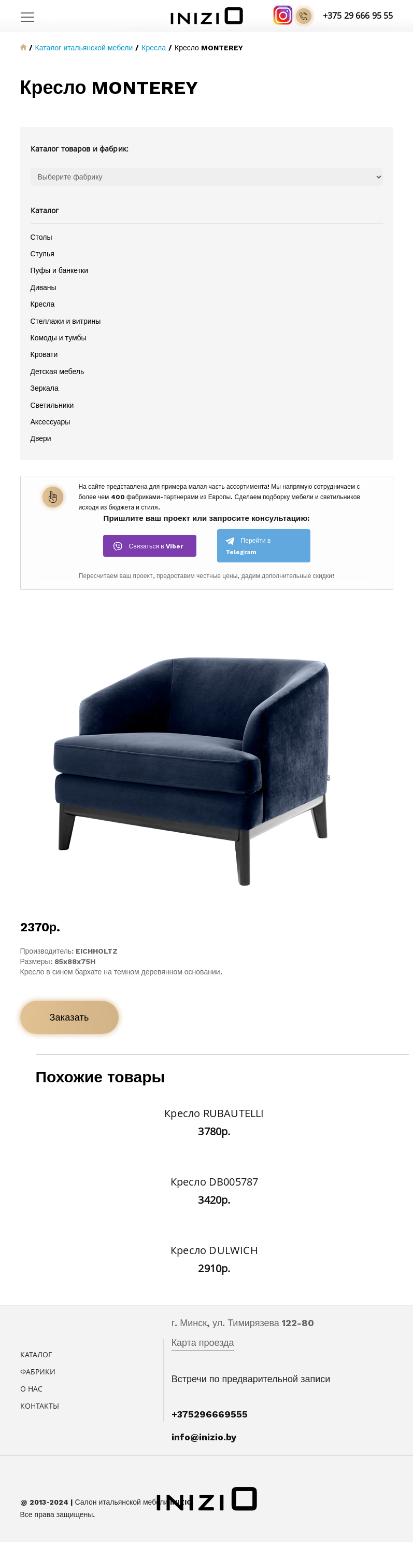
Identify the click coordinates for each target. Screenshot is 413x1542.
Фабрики (38, 1371)
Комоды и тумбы (59, 338)
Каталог (36, 1354)
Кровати (44, 354)
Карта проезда (203, 1342)
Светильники (52, 405)
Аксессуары (50, 422)
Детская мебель (57, 371)
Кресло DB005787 (214, 1182)
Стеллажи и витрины (66, 321)
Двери (41, 438)
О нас (31, 1389)
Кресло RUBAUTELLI (214, 1113)
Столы (41, 237)
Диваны (43, 287)
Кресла (43, 304)
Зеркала (45, 388)
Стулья (42, 254)
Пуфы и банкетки (59, 270)
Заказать (69, 1017)
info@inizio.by (204, 1436)
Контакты (40, 1406)
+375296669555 (210, 1414)
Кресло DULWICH (214, 1250)
